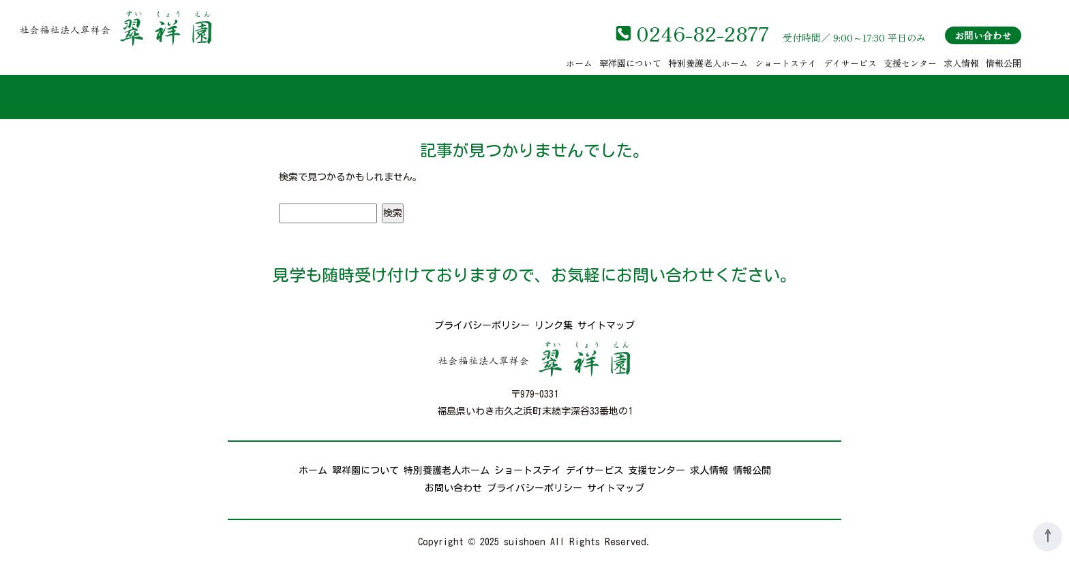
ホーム (579, 62)
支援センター (910, 62)
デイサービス (850, 62)
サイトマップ (606, 325)
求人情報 (961, 62)
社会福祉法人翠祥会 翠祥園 (116, 27)
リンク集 (553, 325)
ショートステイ (786, 62)
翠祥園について (630, 62)
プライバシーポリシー (482, 325)
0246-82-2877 (702, 33)
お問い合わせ (983, 35)
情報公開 (1003, 62)
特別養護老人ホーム (708, 62)
